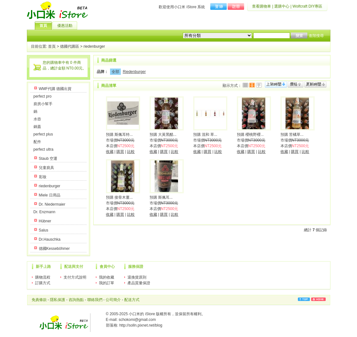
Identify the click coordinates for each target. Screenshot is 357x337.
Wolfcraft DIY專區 (307, 6)
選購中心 (281, 6)
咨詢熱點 (76, 300)
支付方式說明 (75, 277)
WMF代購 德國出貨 (55, 89)
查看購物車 (261, 6)
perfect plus (43, 134)
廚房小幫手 (43, 104)
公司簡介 (113, 300)
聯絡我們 (94, 300)
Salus (43, 230)
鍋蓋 (37, 126)
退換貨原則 (136, 277)
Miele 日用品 (49, 195)
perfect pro (43, 96)
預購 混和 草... (205, 134)
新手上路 (43, 266)
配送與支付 (73, 266)
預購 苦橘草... (292, 134)
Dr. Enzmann (44, 212)
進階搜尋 (316, 35)
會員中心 (107, 266)
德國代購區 (69, 47)
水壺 (37, 119)
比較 (131, 151)
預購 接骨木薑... (119, 197)
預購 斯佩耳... (161, 197)
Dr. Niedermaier (52, 204)
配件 (37, 142)
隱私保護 (57, 300)
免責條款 (39, 300)
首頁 (46, 25)
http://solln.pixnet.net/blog (140, 325)
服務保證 (135, 266)
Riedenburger (134, 71)
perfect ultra (43, 149)
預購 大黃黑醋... (163, 134)
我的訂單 (106, 283)
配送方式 (131, 300)
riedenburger (94, 47)
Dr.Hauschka (50, 239)
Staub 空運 (48, 158)
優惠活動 (67, 25)
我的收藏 (106, 277)
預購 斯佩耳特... (119, 134)
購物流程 (42, 277)
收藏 (110, 151)
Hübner (45, 221)
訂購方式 (42, 283)
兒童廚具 (46, 167)
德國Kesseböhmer (54, 248)
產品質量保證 (138, 283)
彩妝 (42, 177)
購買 (120, 151)
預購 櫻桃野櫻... (250, 134)
